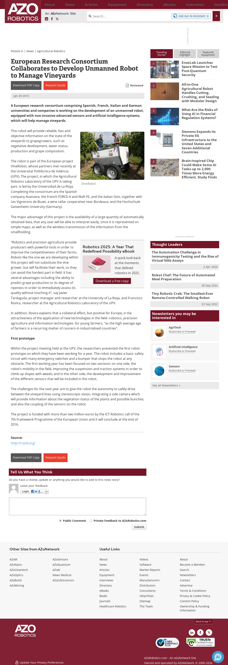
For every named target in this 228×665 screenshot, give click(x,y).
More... (215, 4)
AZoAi (56, 570)
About (103, 559)
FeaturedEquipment (208, 53)
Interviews (106, 580)
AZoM (13, 559)
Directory (105, 585)
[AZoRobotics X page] (57, 19)
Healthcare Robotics (112, 606)
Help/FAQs (147, 596)
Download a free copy (112, 281)
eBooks (104, 591)
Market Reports (150, 570)
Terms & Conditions (193, 591)
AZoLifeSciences (63, 580)
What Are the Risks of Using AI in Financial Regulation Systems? (198, 110)
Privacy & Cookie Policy (195, 596)
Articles (104, 570)
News (30, 51)
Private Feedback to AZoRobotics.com (120, 521)
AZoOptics (16, 575)
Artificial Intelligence (183, 331)
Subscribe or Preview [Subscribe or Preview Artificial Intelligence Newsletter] (182, 335)
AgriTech (175, 312)
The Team (146, 606)
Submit (139, 527)
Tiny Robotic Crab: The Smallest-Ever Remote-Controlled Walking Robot (180, 281)
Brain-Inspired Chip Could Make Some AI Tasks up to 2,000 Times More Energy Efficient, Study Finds (199, 158)
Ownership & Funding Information (194, 608)
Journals (104, 601)
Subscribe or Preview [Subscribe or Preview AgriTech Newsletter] (182, 316)
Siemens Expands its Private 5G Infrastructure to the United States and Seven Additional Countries (200, 135)
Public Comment (74, 521)
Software (145, 564)
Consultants (148, 591)
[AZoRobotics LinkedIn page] (46, 19)
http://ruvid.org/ (23, 443)
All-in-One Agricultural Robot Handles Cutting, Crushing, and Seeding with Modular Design (199, 89)
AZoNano (16, 564)
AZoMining (17, 585)
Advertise (186, 585)
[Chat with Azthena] (218, 657)
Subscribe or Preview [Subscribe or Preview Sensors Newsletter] (182, 355)
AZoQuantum (61, 564)
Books (103, 596)
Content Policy (189, 601)
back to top (203, 621)
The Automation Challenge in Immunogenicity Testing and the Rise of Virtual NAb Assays (182, 243)
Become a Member (192, 564)
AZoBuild (16, 580)
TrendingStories (161, 53)
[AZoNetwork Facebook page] (52, 19)
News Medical (62, 575)
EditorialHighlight (184, 53)
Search (184, 570)
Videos (144, 559)
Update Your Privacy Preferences (39, 660)
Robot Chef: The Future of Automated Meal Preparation (184, 263)
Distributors (148, 585)
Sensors (174, 351)
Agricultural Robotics (51, 51)
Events (144, 575)
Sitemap (145, 601)
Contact (185, 580)
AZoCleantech (19, 570)
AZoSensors (60, 559)
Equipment (106, 575)
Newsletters (188, 575)
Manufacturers (150, 580)
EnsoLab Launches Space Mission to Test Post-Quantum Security (200, 66)
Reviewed (136, 85)
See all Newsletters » (166, 370)
